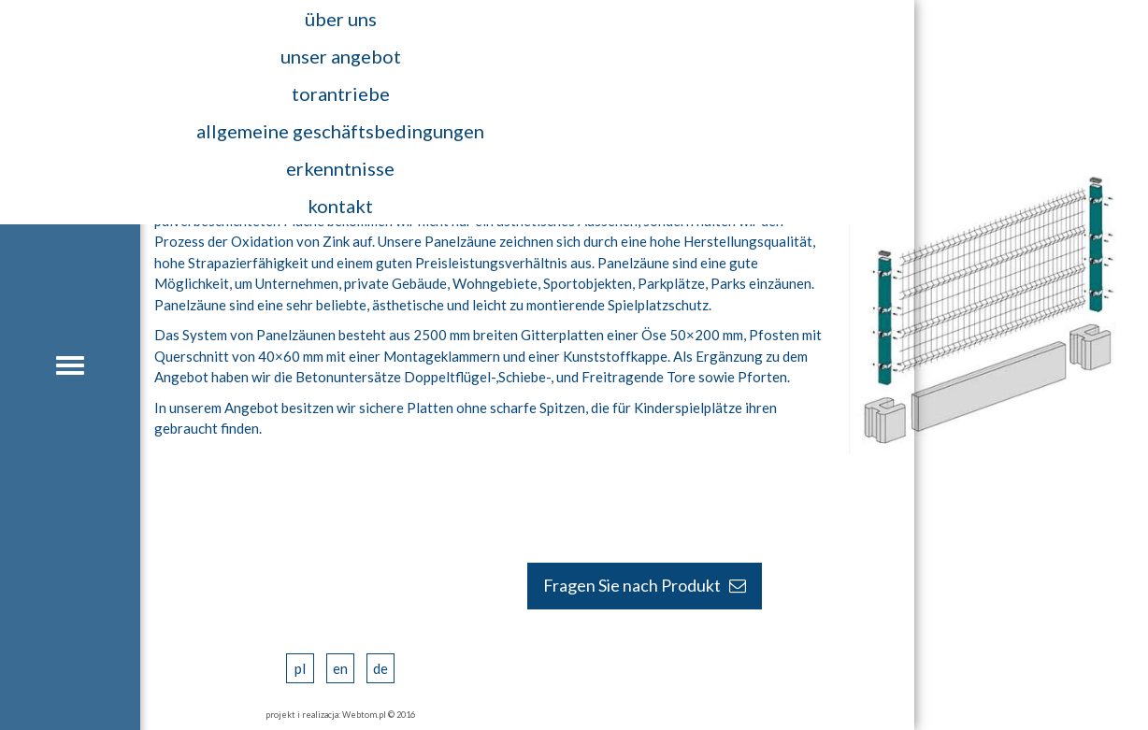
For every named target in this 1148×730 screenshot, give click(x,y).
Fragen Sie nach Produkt (644, 585)
